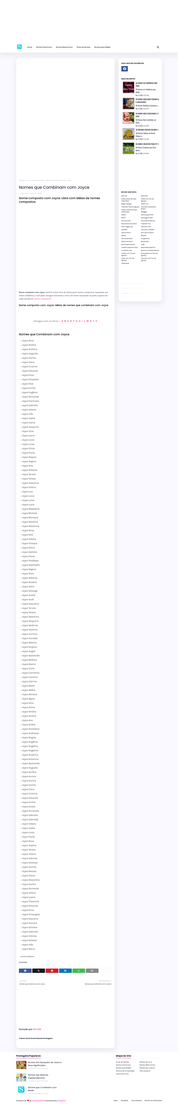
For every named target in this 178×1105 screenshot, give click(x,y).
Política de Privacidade (125, 1071)
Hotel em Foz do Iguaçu (147, 200)
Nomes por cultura (147, 1068)
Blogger (144, 212)
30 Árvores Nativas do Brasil (147, 129)
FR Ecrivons (126, 221)
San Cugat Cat (127, 227)
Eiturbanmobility (148, 221)
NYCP (123, 218)
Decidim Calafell (147, 230)
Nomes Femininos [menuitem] (44, 47)
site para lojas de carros (122, 278)
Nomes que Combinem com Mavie (42, 1089)
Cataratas (125, 263)
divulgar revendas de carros (124, 278)
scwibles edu (126, 250)
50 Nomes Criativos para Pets (147, 144)
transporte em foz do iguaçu (149, 254)
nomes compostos (37, 180)
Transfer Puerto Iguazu (130, 207)
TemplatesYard (38, 1101)
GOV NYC (144, 196)
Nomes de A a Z (146, 1062)
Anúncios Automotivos (150, 250)
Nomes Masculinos (147, 1065)
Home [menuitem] (29, 47)
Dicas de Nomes (122, 1062)
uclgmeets (145, 238)
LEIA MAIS (146, 95)
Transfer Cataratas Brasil (148, 208)
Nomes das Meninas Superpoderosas (38, 1076)
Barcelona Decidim (129, 224)
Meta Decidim (127, 241)
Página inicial (24, 180)
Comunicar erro (122, 1074)
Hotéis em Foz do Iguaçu (128, 254)
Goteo (123, 235)
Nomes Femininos (123, 1065)
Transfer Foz (146, 224)
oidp (143, 244)
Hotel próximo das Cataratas (128, 200)
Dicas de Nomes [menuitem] (83, 47)
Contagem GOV (147, 218)
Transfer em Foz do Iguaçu (148, 259)
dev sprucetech (147, 232)
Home (116, 1100)
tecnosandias (126, 238)
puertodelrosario (128, 244)
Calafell (124, 230)
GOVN (123, 215)
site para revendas (128, 278)
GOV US (124, 196)
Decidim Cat (146, 227)
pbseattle (145, 241)
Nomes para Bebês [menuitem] (102, 47)
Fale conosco (145, 1071)
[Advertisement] (81, 23)
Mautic (144, 235)
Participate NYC (147, 215)
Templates (61, 1101)
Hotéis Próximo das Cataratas (129, 211)
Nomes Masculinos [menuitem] (64, 47)
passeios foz (122, 283)
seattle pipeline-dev (129, 247)
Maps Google (126, 204)
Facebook (124, 1100)
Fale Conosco (137, 1100)
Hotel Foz (144, 204)
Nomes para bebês (123, 1068)
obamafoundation (148, 247)
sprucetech (126, 232)
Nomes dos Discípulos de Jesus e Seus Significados (44, 1064)
